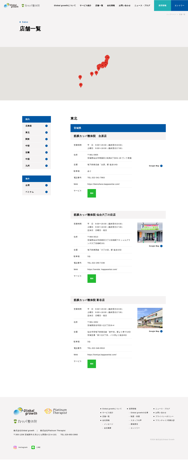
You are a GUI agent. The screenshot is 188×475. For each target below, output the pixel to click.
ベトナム (36, 192)
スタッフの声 (136, 420)
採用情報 (162, 5)
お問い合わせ (125, 5)
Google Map (156, 166)
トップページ (171, 14)
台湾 (36, 185)
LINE (36, 447)
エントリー (179, 5)
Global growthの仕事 (139, 413)
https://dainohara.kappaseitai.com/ (103, 184)
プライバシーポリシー (164, 416)
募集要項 (134, 424)
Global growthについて (65, 5)
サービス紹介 (86, 5)
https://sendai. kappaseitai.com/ (102, 269)
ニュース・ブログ (142, 5)
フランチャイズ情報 (163, 420)
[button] (108, 58)
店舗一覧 (99, 5)
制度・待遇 (135, 416)
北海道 (36, 126)
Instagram (21, 447)
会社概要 (107, 428)
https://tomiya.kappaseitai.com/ (102, 355)
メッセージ (108, 424)
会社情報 (111, 5)
